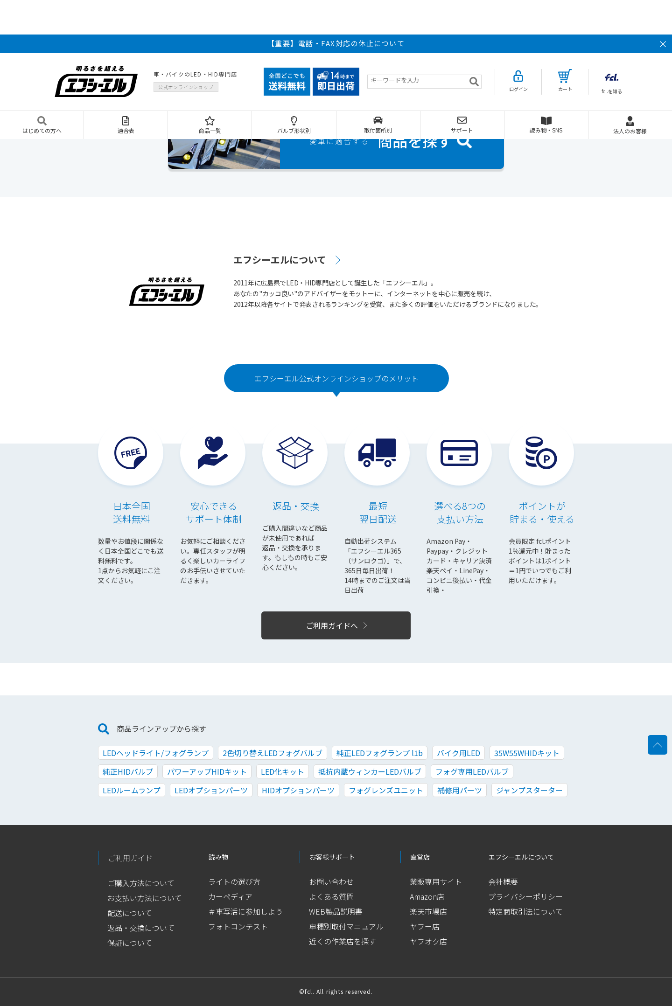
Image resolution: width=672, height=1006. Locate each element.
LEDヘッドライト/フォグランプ (156, 752)
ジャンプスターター (529, 790)
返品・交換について (141, 927)
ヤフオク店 (428, 941)
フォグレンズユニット (386, 790)
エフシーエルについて (279, 259)
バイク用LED (458, 752)
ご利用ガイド (130, 857)
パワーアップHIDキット (207, 771)
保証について (129, 942)
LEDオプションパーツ (211, 790)
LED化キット (282, 771)
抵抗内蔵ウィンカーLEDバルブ (369, 771)
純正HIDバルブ (128, 771)
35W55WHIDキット (527, 752)
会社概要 (503, 881)
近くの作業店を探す (342, 941)
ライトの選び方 (234, 881)
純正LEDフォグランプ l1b (379, 752)
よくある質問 (331, 896)
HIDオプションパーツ (298, 790)
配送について (129, 912)
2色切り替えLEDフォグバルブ (272, 752)
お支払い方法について (144, 897)
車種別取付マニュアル (346, 926)
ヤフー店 (425, 926)
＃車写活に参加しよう (245, 911)
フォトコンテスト (238, 926)
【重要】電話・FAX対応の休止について (336, 43)
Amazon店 (427, 896)
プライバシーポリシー (525, 896)
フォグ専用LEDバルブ (472, 771)
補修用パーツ (459, 790)
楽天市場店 (428, 911)
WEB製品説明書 (336, 911)
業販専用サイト (436, 881)
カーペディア (230, 896)
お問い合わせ (331, 881)
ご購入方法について (141, 882)
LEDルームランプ (132, 790)
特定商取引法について (525, 911)
